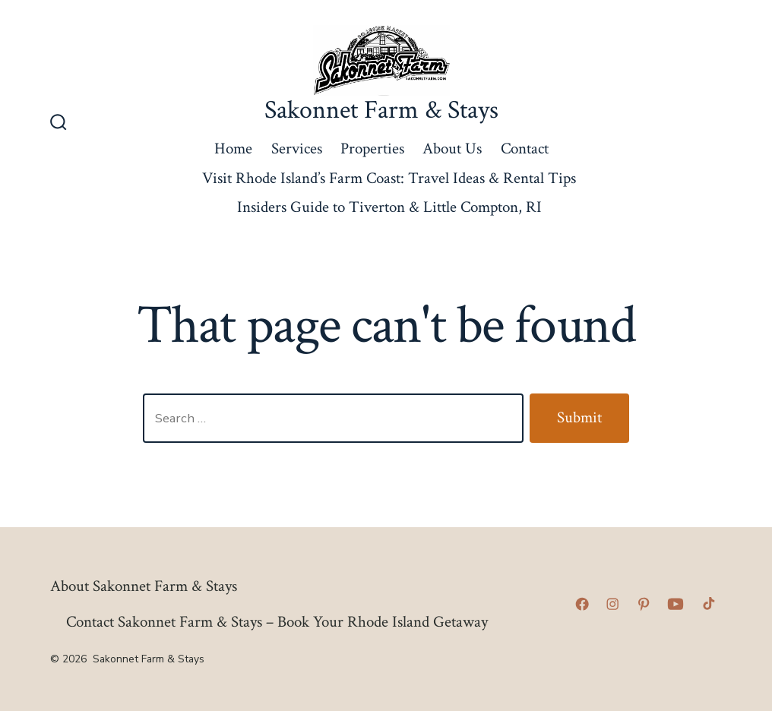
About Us (452, 148)
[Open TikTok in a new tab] (707, 604)
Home (233, 148)
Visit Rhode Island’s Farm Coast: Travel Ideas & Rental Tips (389, 178)
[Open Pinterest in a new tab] (643, 604)
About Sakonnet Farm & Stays (143, 586)
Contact (525, 148)
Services (296, 148)
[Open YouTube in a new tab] (675, 604)
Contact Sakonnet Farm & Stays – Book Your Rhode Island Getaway (277, 621)
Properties (372, 148)
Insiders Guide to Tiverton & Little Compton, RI (389, 207)
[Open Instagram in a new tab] (612, 604)
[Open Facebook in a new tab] (582, 604)
